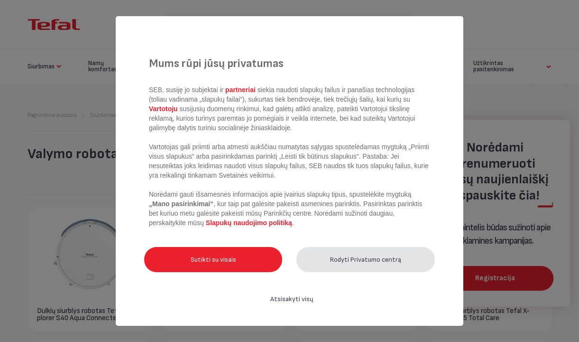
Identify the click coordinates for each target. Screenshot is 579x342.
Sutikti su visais (213, 260)
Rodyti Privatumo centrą (365, 260)
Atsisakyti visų (291, 299)
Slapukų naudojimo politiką (248, 223)
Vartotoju (164, 109)
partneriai (240, 90)
